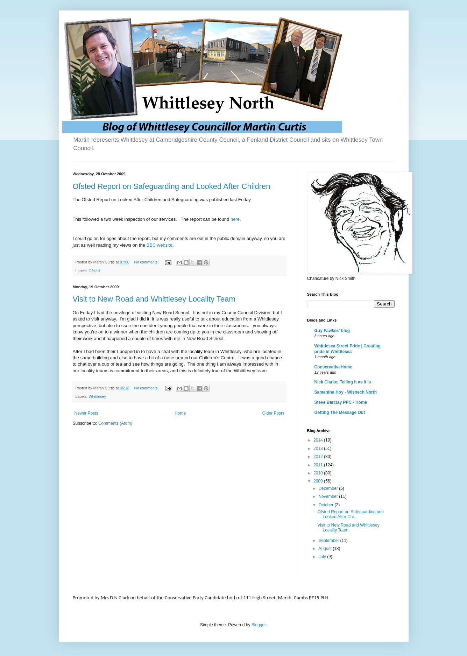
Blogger (259, 624)
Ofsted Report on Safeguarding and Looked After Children (171, 186)
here (235, 219)
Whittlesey (97, 396)
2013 (318, 448)
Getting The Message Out (339, 412)
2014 (318, 440)
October (326, 504)
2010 (318, 473)
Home (180, 413)
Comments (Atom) (115, 423)
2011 (318, 465)
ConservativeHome (333, 367)
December (328, 488)
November (328, 496)
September (329, 540)
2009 (318, 481)
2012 (318, 456)
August (325, 548)
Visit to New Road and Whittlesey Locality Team (154, 299)
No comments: (147, 262)
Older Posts (273, 413)
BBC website (159, 245)
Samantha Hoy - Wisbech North (345, 392)
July (322, 556)
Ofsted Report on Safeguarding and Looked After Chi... (350, 514)
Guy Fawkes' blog (332, 330)
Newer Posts (86, 413)
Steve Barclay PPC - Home (340, 402)
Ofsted (94, 271)
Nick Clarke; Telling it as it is (342, 382)
